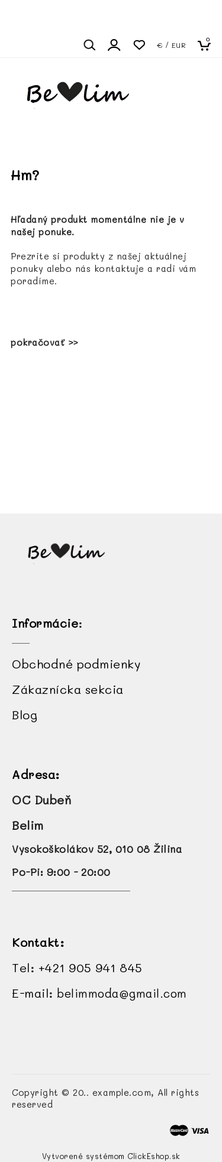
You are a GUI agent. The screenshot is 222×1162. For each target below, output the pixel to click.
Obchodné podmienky (76, 663)
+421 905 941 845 (90, 967)
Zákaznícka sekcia (68, 689)
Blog (24, 714)
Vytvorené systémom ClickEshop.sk (111, 1156)
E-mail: (99, 993)
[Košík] (208, 45)
